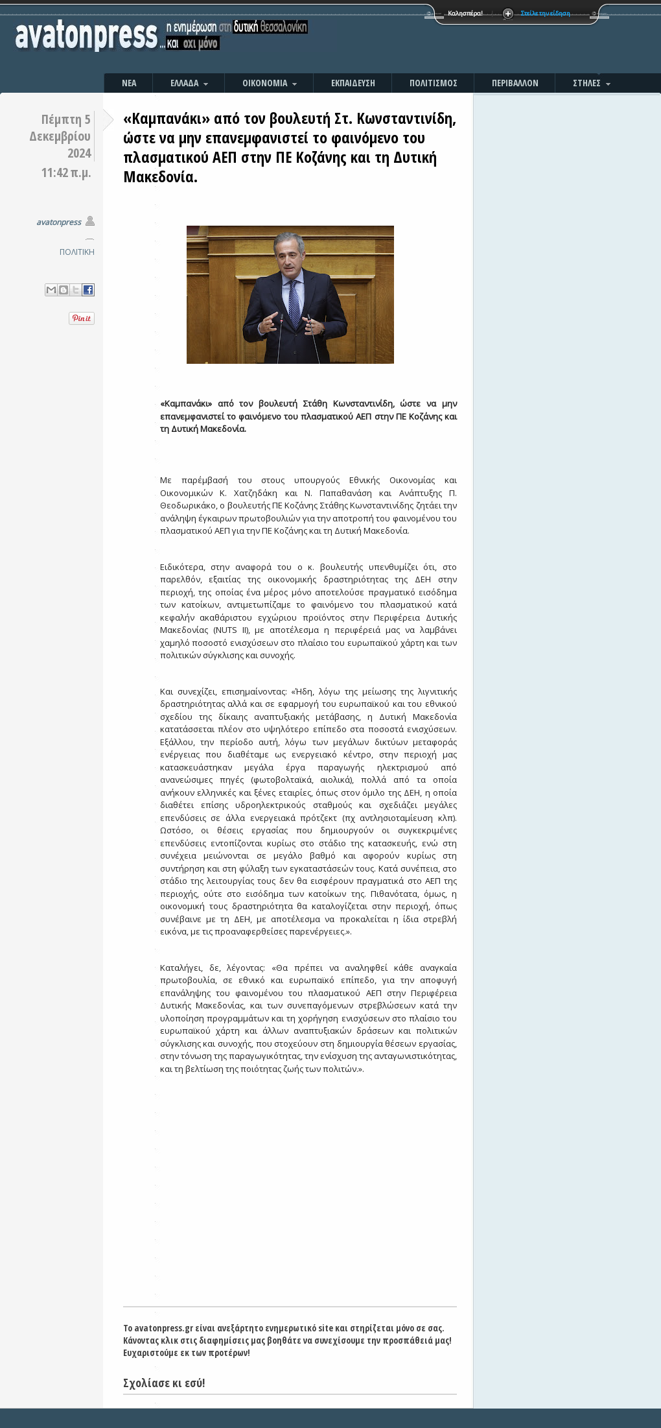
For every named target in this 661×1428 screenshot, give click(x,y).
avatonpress (58, 222)
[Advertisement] (290, 1209)
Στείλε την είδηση (545, 13)
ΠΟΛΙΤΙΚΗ (77, 251)
